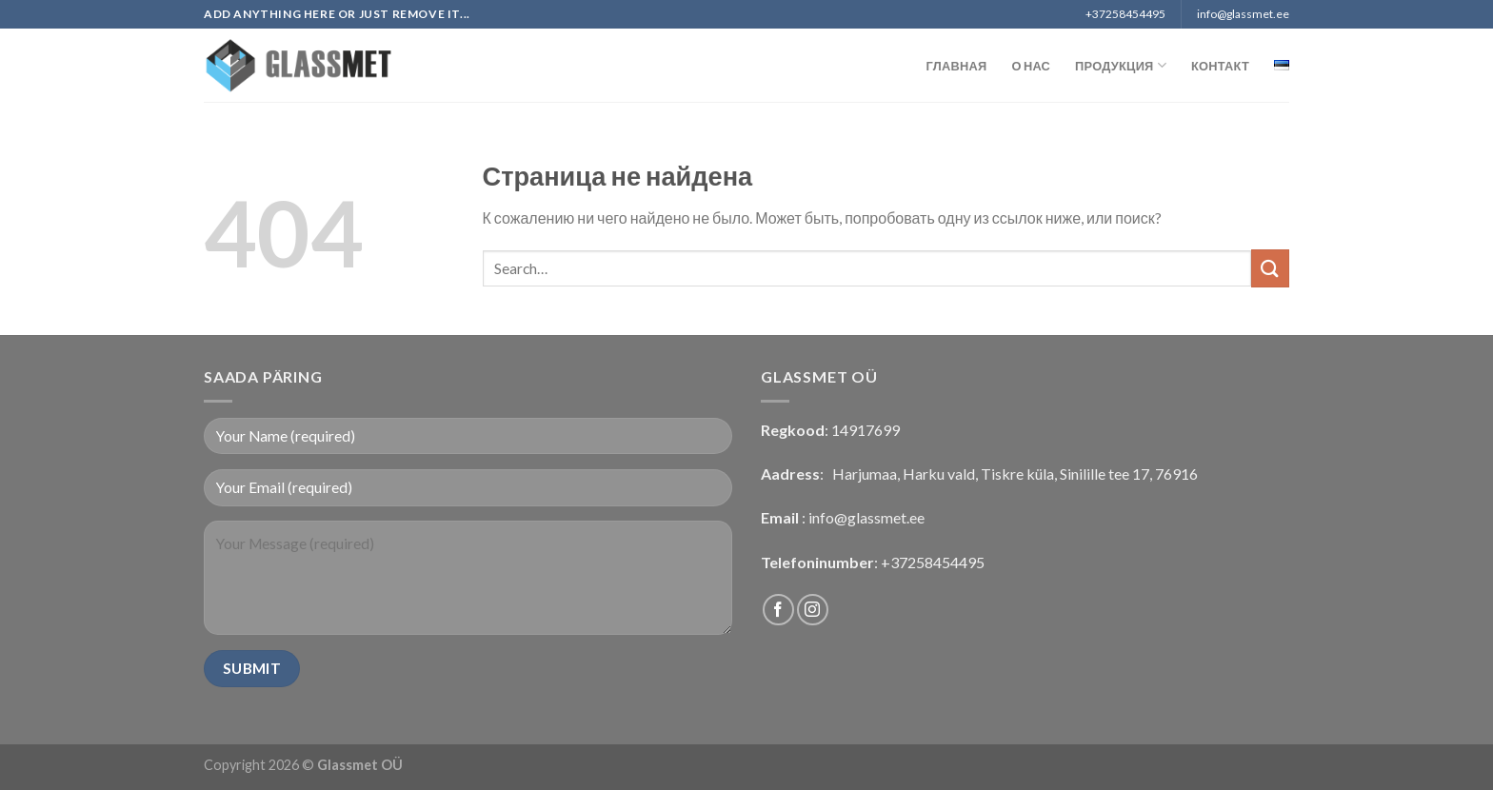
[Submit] (1270, 267)
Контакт (1220, 65)
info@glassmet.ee (866, 517)
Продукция (1120, 65)
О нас (1030, 65)
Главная (956, 65)
